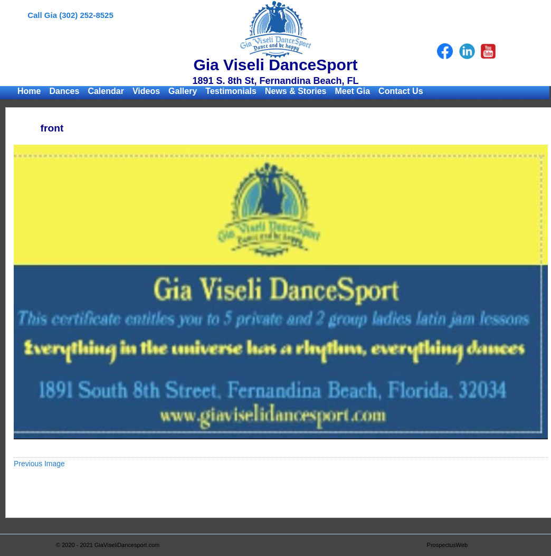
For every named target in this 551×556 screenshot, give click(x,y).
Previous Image (39, 463)
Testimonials (230, 91)
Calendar (106, 91)
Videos (146, 91)
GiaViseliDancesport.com (126, 545)
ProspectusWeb (447, 545)
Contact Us (400, 91)
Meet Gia (352, 91)
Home (29, 91)
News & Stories (295, 91)
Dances (64, 91)
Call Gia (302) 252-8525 (70, 15)
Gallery (182, 91)
